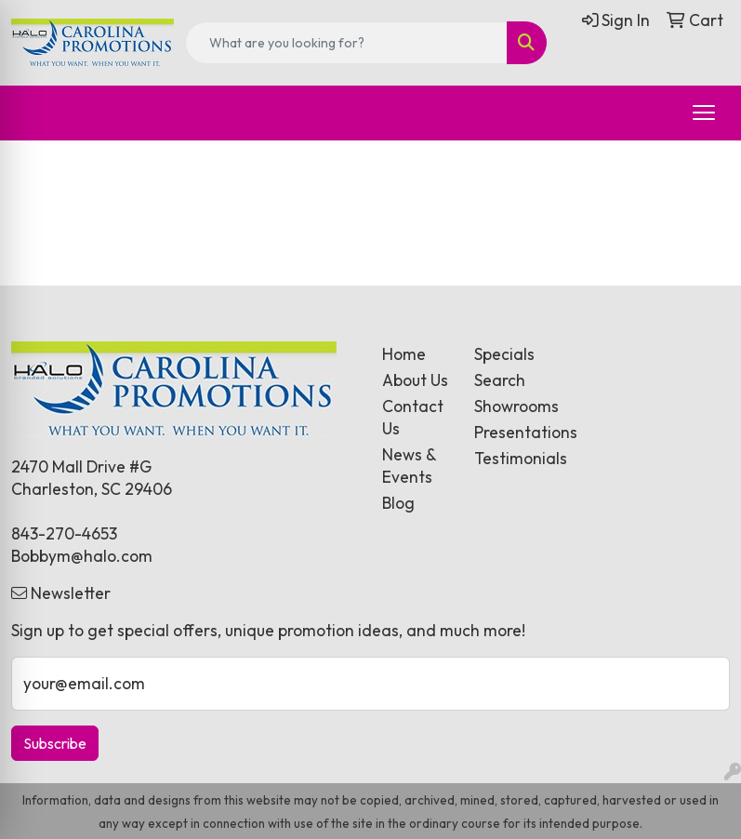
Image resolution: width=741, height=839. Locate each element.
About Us (415, 380)
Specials (504, 354)
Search (499, 380)
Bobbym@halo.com (81, 556)
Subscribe (54, 743)
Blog (398, 503)
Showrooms (509, 406)
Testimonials (509, 458)
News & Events (409, 466)
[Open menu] (703, 112)
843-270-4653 (64, 534)
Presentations (509, 432)
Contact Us (412, 417)
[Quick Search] (346, 42)
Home (404, 354)
